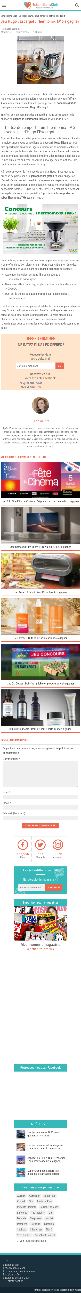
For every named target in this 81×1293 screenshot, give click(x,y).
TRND (49, 1229)
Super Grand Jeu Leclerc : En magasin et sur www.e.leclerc (43, 1172)
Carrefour (34, 1195)
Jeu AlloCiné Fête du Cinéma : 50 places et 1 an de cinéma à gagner (40, 501)
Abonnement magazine (40, 946)
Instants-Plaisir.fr (26, 1207)
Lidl (50, 1212)
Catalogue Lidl (11, 1264)
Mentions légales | (41, 1290)
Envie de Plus (44, 1201)
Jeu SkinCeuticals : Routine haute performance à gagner (40, 729)
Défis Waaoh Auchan (14, 1268)
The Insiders (38, 1212)
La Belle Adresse (49, 1207)
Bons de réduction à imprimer (19, 1271)
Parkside (35, 1224)
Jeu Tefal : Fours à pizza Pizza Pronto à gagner (40, 592)
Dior (31, 1201)
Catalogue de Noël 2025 (16, 1277)
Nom (5, 792)
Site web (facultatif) (14, 813)
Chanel (21, 1201)
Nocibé (49, 1218)
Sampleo (49, 1224)
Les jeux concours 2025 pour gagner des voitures (43, 1134)
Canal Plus (49, 1195)
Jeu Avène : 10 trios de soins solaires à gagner (40, 638)
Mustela (21, 1218)
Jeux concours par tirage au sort (50, 15)
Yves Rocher (24, 1235)
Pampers (22, 1224)
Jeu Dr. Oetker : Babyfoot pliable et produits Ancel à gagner (40, 683)
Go (59, 365)
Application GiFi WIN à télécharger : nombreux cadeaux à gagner (46, 1159)
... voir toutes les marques (31, 1240)
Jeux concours (26, 15)
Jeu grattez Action (13, 1281)
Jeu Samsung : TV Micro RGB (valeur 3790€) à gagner (40, 547)
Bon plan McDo (11, 1274)
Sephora (21, 1229)
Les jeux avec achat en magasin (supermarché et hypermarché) (45, 1147)
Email (6, 803)
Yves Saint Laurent (45, 1235)
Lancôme (22, 1212)
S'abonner (53, 887)
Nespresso (36, 1218)
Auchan (21, 1195)
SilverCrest (36, 1229)
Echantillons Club (9, 15)
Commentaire (11, 758)
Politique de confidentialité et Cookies (65, 1290)
